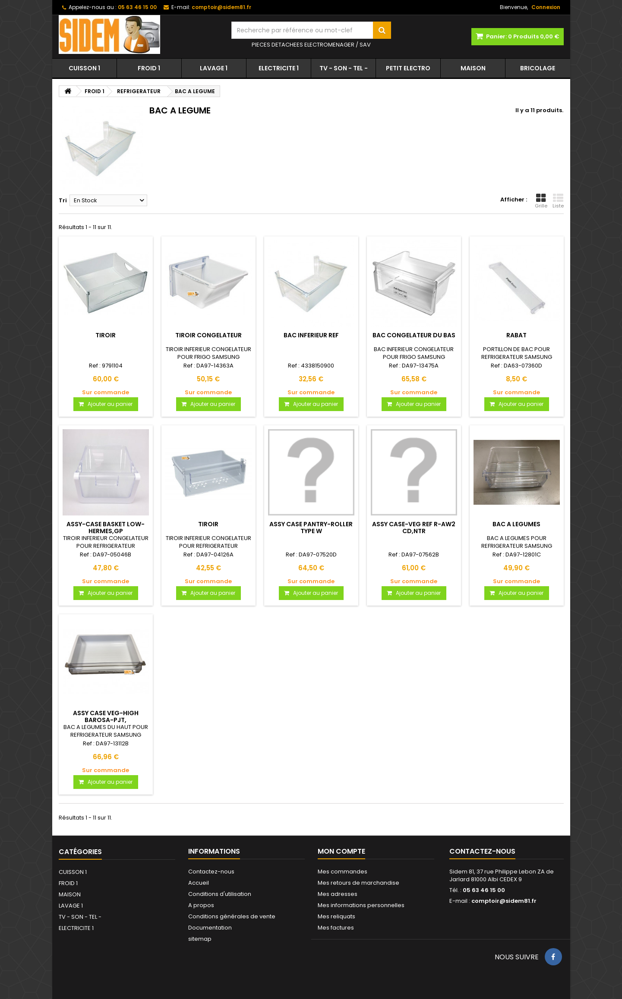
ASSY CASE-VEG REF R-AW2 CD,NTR (413, 527)
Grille (541, 201)
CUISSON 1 (84, 68)
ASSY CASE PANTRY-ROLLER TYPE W (311, 527)
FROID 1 (149, 68)
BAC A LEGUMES (516, 524)
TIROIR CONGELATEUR (208, 335)
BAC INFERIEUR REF (311, 335)
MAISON (473, 68)
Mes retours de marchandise (358, 883)
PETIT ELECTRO (408, 68)
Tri (63, 200)
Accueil (198, 883)
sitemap (200, 939)
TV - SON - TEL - (343, 68)
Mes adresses (337, 894)
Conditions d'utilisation (219, 894)
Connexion (545, 7)
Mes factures (336, 928)
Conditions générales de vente (231, 916)
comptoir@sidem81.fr (504, 901)
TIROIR (105, 335)
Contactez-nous (211, 871)
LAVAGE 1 (213, 68)
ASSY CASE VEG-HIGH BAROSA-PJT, (106, 716)
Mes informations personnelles (361, 905)
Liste (558, 201)
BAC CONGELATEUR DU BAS (414, 335)
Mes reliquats (336, 916)
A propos (201, 905)
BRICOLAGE (537, 68)
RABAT (516, 335)
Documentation (210, 928)
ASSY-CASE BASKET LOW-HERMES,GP (105, 527)
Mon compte (341, 851)
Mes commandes (342, 871)
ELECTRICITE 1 (279, 68)
